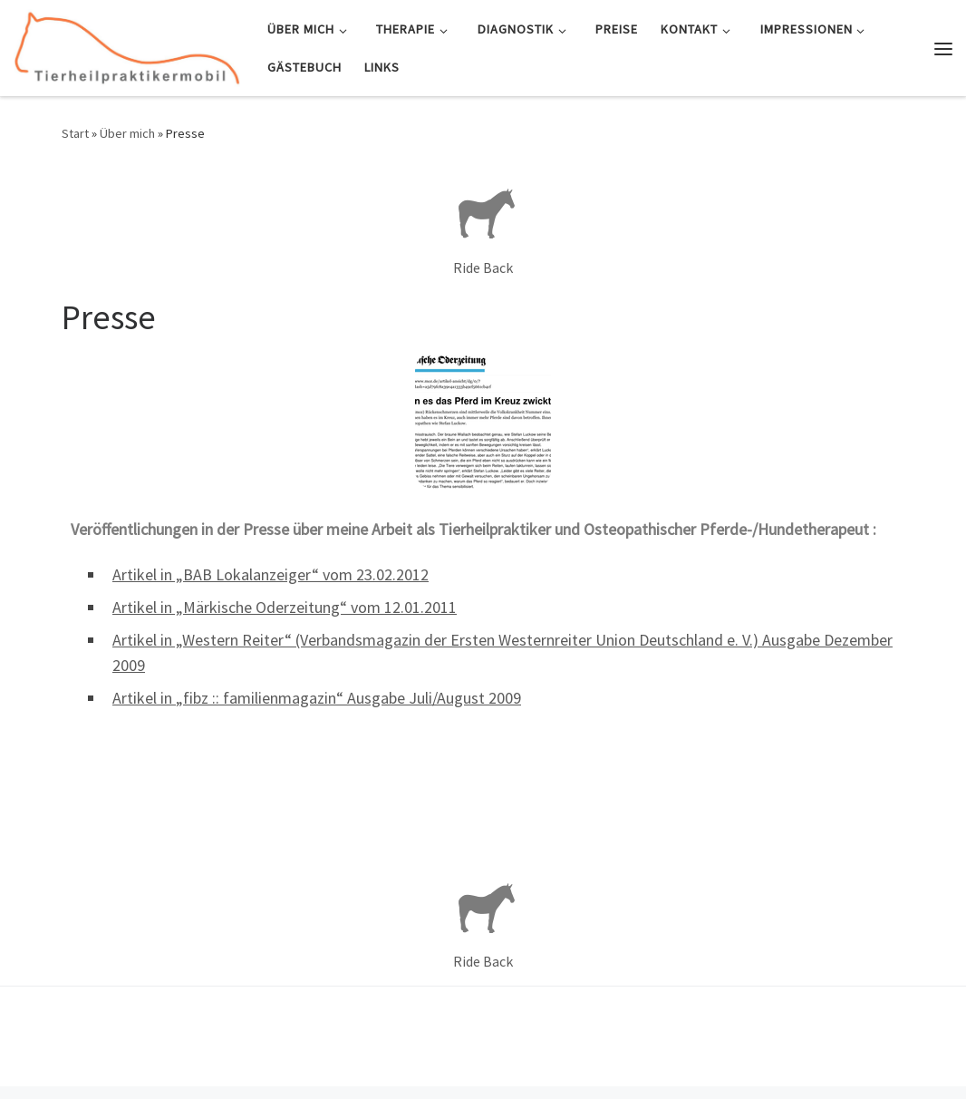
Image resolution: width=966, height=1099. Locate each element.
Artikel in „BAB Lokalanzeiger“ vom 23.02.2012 (270, 574)
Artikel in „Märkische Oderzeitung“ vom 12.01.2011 (284, 607)
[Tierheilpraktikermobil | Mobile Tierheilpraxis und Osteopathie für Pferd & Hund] (127, 44)
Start (75, 133)
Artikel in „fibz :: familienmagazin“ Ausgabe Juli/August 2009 (316, 697)
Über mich (127, 133)
